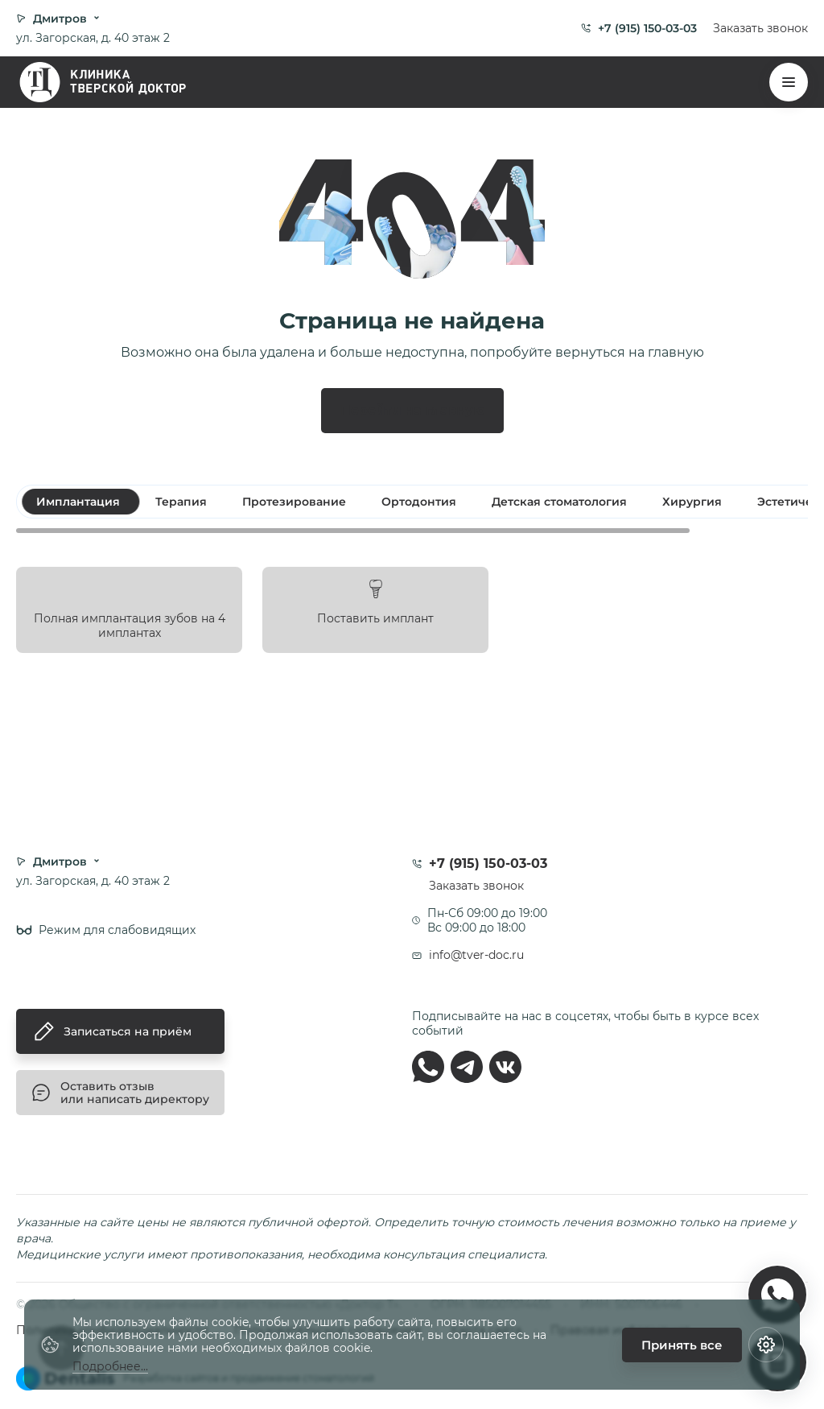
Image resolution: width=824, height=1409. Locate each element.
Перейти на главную (412, 410)
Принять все (682, 1345)
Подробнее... (110, 1367)
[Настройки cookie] (766, 1344)
